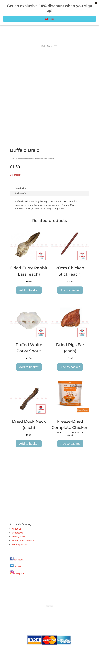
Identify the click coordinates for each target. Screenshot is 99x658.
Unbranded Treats (32, 158)
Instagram (17, 573)
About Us (16, 528)
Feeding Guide (19, 544)
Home (12, 158)
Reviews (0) (20, 193)
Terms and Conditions (23, 540)
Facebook (18, 559)
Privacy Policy (18, 536)
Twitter (15, 566)
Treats (20, 158)
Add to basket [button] (28, 290)
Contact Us (17, 532)
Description (20, 188)
